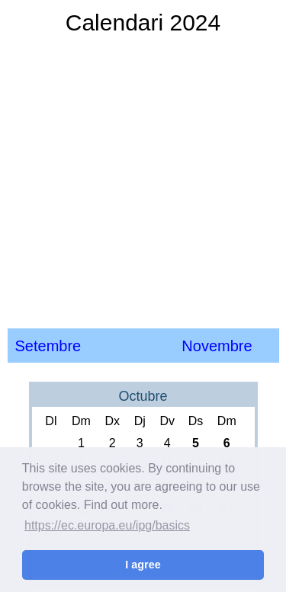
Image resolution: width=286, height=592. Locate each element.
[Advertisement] (143, 181)
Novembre (217, 346)
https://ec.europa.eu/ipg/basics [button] (107, 525)
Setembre (48, 346)
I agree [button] (142, 564)
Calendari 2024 (143, 22)
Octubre (142, 396)
